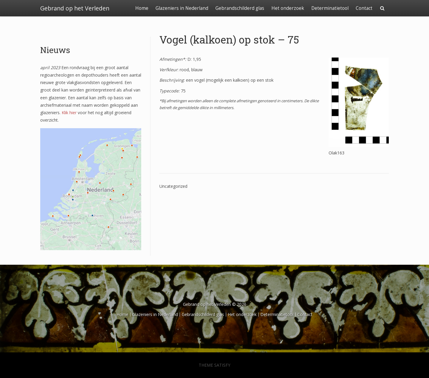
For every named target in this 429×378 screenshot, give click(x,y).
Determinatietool (330, 8)
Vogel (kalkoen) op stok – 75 (229, 39)
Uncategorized (173, 186)
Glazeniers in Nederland (182, 8)
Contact (364, 8)
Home (141, 8)
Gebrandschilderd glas (239, 8)
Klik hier (69, 112)
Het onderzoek (287, 8)
